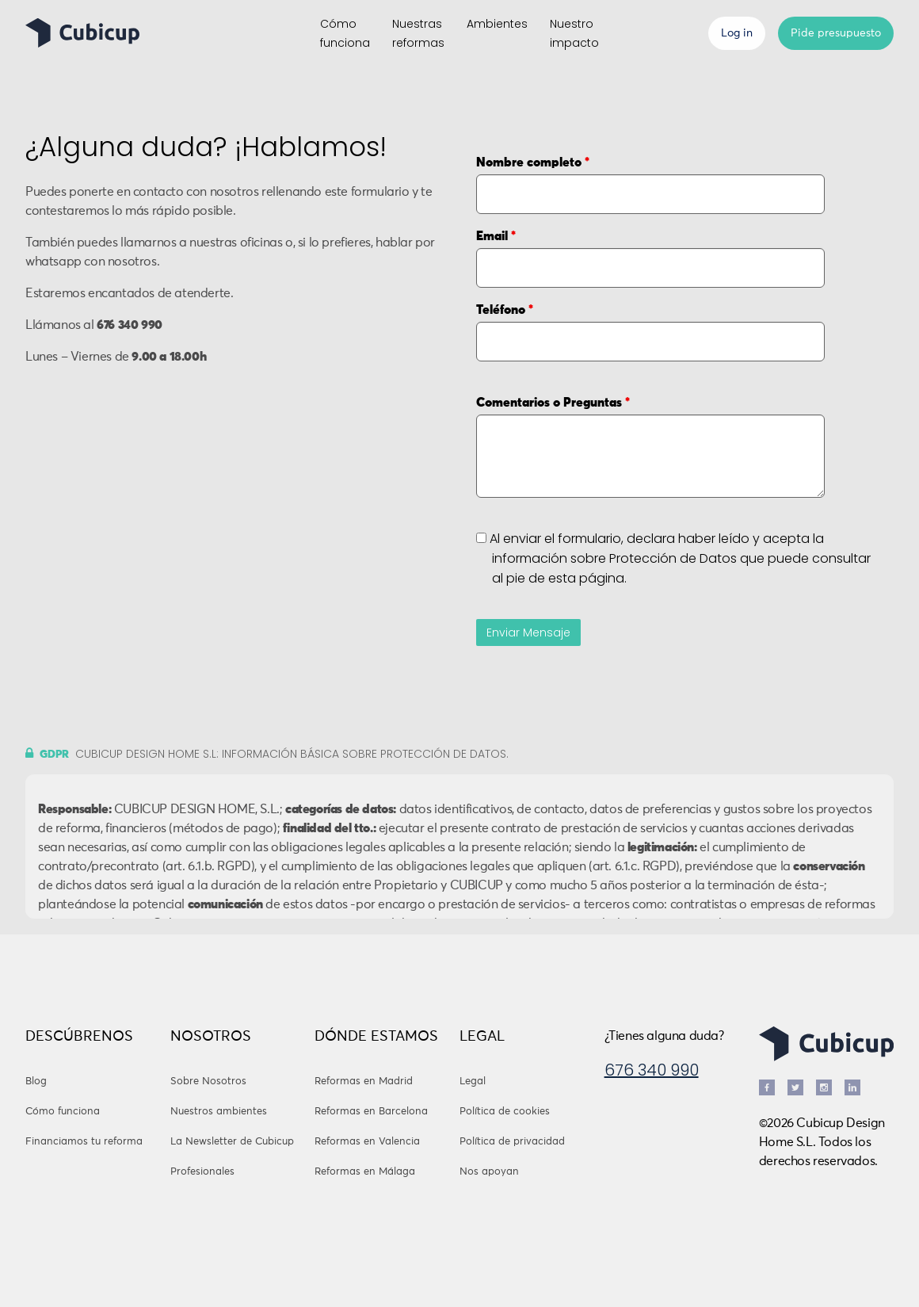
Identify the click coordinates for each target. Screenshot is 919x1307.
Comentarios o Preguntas (553, 402)
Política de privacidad (512, 1142)
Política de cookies (504, 1111)
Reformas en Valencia (367, 1142)
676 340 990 (651, 1070)
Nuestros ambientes (218, 1111)
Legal (472, 1081)
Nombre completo (532, 162)
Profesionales (202, 1172)
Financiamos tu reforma (84, 1142)
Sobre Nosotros (208, 1081)
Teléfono (504, 310)
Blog (36, 1081)
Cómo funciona (62, 1111)
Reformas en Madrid (364, 1081)
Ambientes (497, 24)
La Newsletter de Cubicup (232, 1142)
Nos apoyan (489, 1172)
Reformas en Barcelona (371, 1111)
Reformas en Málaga (365, 1172)
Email (496, 236)
